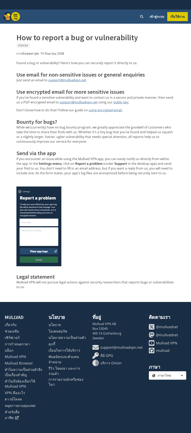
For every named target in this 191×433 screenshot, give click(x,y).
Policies (23, 45)
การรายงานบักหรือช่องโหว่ (65, 382)
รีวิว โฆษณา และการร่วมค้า (64, 371)
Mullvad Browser (19, 363)
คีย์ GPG (102, 355)
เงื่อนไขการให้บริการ (64, 350)
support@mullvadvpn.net (67, 80)
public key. (121, 102)
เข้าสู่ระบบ (157, 16)
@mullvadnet (163, 327)
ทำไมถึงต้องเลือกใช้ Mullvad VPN (20, 384)
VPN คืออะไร (15, 392)
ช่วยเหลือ (12, 331)
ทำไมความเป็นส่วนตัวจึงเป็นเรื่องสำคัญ (23, 372)
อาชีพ (12, 417)
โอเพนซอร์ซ (57, 331)
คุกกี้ (51, 344)
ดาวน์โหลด (13, 399)
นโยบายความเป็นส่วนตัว (67, 337)
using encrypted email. (106, 110)
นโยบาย (54, 324)
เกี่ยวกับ (10, 324)
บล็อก (9, 350)
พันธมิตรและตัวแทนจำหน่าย (63, 359)
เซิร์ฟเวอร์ (12, 337)
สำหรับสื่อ (12, 412)
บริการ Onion (107, 363)
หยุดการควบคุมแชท (20, 405)
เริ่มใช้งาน (177, 16)
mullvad (159, 350)
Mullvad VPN (15, 356)
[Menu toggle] (15, 16)
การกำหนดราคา (17, 344)
